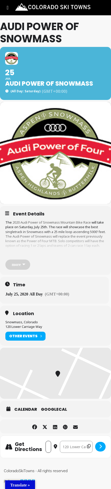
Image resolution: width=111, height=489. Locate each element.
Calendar (25, 409)
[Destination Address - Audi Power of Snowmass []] (76, 447)
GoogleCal (54, 409)
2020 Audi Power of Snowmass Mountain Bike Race (52, 222)
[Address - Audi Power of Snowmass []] (48, 447)
